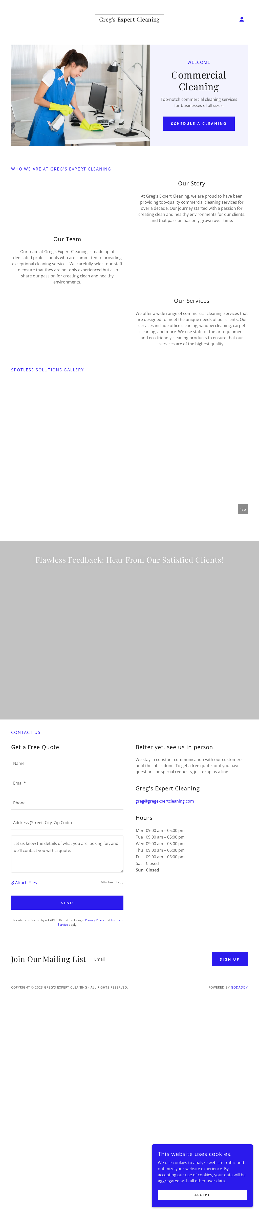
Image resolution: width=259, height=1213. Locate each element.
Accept (202, 1195)
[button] (242, 19)
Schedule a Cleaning (199, 123)
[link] (129, 20)
